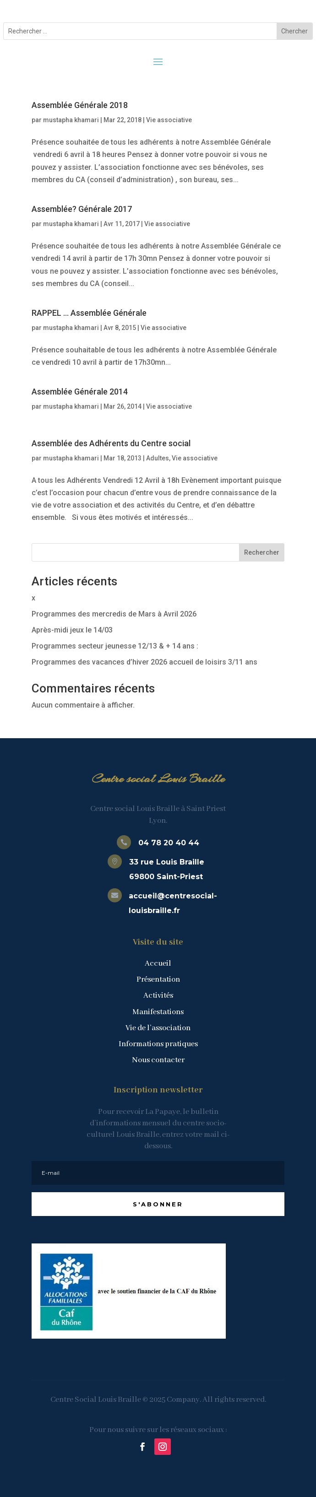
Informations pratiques (158, 1044)
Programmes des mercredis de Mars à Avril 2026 (114, 614)
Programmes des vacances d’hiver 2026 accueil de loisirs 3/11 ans (144, 662)
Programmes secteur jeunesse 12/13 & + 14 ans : (115, 646)
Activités (158, 995)
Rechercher (261, 552)
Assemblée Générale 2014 (80, 391)
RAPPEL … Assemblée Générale (89, 313)
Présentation (158, 979)
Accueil (158, 963)
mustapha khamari (71, 120)
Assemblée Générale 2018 (80, 105)
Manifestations (158, 1012)
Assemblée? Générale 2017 (82, 209)
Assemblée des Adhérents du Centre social (111, 443)
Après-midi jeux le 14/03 (72, 630)
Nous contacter (158, 1060)
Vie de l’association (158, 1028)
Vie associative (169, 120)
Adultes (157, 458)
